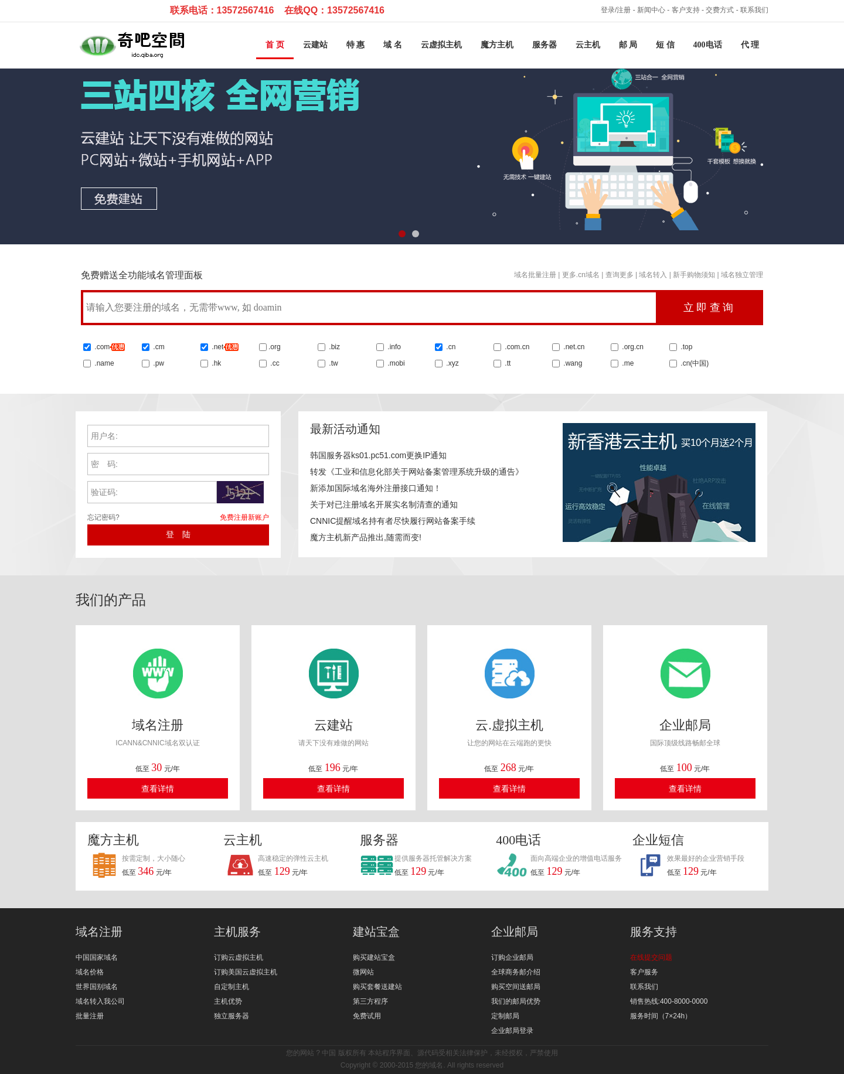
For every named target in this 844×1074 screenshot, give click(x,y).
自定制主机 (231, 987)
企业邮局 (514, 931)
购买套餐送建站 (377, 987)
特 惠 (355, 44)
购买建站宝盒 (374, 957)
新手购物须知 (694, 275)
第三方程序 (370, 1001)
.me (627, 363)
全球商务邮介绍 (515, 972)
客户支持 (686, 10)
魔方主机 (497, 44)
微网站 (363, 972)
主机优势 (228, 1001)
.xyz (451, 363)
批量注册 (90, 1016)
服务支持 (653, 931)
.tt (507, 363)
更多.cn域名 (581, 275)
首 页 (275, 44)
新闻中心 (651, 10)
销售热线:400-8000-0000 (669, 1001)
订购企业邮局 (512, 957)
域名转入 (653, 275)
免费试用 (367, 1016)
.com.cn (516, 347)
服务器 (544, 44)
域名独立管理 (742, 275)
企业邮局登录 (512, 1031)
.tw (332, 363)
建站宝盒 (376, 931)
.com (109, 347)
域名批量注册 (535, 275)
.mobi (395, 363)
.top (685, 347)
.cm (158, 347)
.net (217, 347)
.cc (274, 363)
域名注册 (99, 931)
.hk (216, 363)
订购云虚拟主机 (238, 957)
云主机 (588, 44)
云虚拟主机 (441, 44)
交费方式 (720, 10)
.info (394, 347)
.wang (571, 363)
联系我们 (754, 10)
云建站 (315, 44)
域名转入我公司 (100, 1001)
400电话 (707, 44)
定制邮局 (505, 1016)
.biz (334, 347)
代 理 (750, 44)
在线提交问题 (651, 957)
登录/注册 (616, 10)
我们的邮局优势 (515, 1001)
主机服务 (237, 931)
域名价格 (90, 972)
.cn (449, 347)
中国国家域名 (97, 957)
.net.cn (572, 347)
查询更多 (619, 275)
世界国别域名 (97, 987)
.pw (158, 363)
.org (274, 347)
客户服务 (644, 972)
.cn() (694, 363)
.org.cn (632, 347)
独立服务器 (231, 1016)
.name (103, 363)
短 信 (665, 44)
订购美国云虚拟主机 (245, 972)
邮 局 (628, 44)
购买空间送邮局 (515, 987)
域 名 (392, 44)
